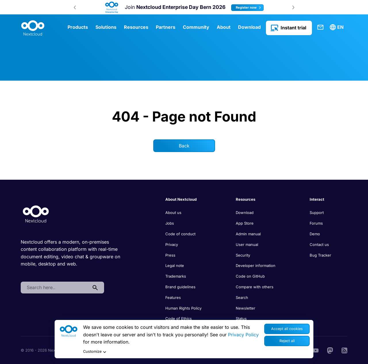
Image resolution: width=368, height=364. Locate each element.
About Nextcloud (181, 199)
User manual (247, 244)
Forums (316, 223)
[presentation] (74, 7)
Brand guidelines (180, 287)
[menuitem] (337, 27)
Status (241, 318)
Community (196, 27)
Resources (136, 27)
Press (170, 255)
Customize (94, 351)
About (224, 27)
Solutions (105, 27)
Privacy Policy (243, 335)
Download (249, 27)
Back (184, 146)
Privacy (171, 244)
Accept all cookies (287, 329)
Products (78, 27)
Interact (317, 199)
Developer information (255, 265)
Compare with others (254, 287)
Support (317, 212)
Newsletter (245, 308)
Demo (315, 234)
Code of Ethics (178, 318)
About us (173, 212)
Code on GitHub (250, 276)
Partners (165, 27)
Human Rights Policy (183, 308)
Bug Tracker (320, 255)
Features (173, 297)
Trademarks (175, 276)
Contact (320, 27)
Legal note (174, 265)
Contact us (319, 244)
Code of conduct (180, 234)
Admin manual (248, 234)
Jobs (169, 223)
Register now (249, 7)
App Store (245, 223)
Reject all (287, 341)
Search (242, 297)
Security (243, 255)
